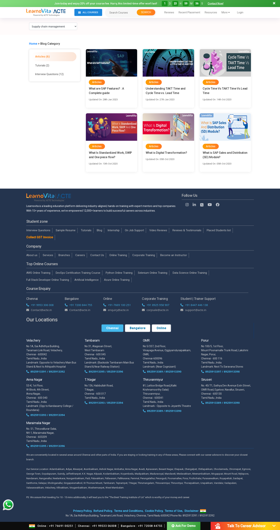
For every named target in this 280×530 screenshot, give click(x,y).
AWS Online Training (38, 272)
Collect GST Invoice (39, 237)
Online (161, 328)
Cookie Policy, (154, 511)
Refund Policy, (103, 511)
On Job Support (134, 230)
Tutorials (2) (42, 65)
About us (31, 255)
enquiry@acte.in (116, 310)
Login (240, 12)
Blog (99, 230)
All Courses (88, 12)
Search (146, 12)
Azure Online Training (117, 280)
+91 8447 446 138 (194, 305)
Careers (80, 255)
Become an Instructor (173, 255)
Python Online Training (119, 272)
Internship (114, 230)
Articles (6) (42, 56)
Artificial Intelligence (86, 280)
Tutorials (86, 230)
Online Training (118, 255)
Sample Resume (66, 230)
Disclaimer (192, 511)
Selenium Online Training (152, 272)
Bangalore (137, 328)
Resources (211, 12)
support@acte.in (193, 310)
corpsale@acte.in (155, 310)
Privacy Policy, (82, 511)
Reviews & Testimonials (186, 230)
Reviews (169, 12)
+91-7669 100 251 (117, 305)
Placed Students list (219, 230)
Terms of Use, (174, 511)
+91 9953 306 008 (40, 305)
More (226, 12)
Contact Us (97, 255)
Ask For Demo (184, 526)
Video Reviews (158, 230)
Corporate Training (143, 255)
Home (33, 43)
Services (48, 255)
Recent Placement (189, 12)
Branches (64, 255)
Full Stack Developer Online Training (47, 280)
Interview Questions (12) (49, 74)
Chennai (112, 328)
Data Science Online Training (190, 272)
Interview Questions (38, 230)
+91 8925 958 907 (155, 305)
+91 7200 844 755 (78, 305)
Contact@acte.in (39, 310)
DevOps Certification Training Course (78, 272)
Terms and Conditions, (128, 511)
